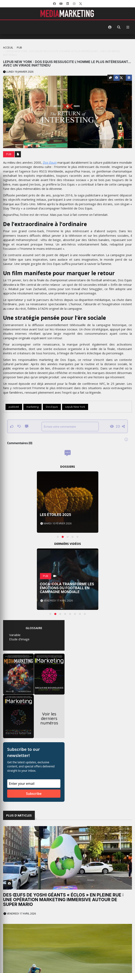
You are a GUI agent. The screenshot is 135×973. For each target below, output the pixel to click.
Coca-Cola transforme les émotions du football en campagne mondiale (67, 588)
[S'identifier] (110, 27)
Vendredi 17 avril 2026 (19, 913)
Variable (14, 635)
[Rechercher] (119, 27)
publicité (14, 407)
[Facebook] (54, 4)
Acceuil (8, 47)
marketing (32, 407)
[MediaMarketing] (67, 13)
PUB (19, 47)
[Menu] (128, 27)
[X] (81, 4)
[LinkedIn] (68, 4)
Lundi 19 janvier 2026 (18, 71)
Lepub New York (75, 407)
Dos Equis (50, 162)
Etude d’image (19, 639)
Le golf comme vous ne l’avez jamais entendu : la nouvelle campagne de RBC (63, 936)
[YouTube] (61, 4)
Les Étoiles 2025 (55, 515)
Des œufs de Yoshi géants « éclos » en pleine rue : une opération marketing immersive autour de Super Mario (63, 899)
